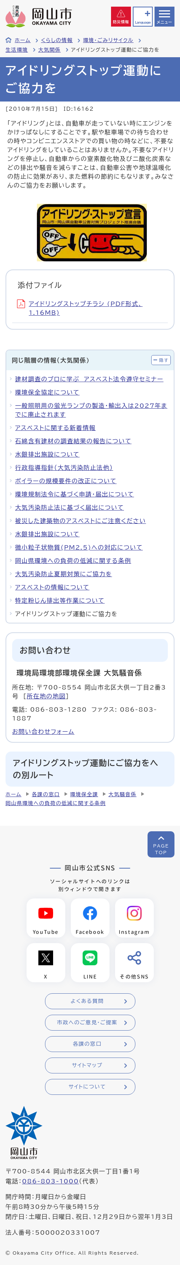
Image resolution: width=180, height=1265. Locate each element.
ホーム (23, 40)
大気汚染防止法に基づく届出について (69, 508)
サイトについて (87, 1086)
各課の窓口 (46, 794)
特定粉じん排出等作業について (60, 601)
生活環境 (17, 49)
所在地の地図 (46, 696)
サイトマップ (87, 1065)
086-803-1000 (50, 1181)
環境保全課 (84, 794)
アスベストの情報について (52, 587)
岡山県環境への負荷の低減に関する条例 (73, 561)
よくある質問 (87, 1001)
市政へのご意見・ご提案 (87, 1022)
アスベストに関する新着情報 (55, 428)
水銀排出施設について (47, 454)
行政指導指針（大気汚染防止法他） (64, 468)
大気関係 (49, 49)
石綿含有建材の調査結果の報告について (73, 441)
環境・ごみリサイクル (108, 40)
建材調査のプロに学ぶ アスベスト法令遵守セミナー (89, 379)
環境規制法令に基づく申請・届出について (74, 494)
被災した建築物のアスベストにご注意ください (80, 521)
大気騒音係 (122, 794)
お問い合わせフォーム (43, 732)
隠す (164, 360)
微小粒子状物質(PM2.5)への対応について (79, 547)
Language (142, 22)
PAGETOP (161, 849)
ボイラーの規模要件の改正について (66, 481)
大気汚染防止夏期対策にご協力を (63, 574)
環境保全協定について (47, 392)
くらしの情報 (57, 40)
